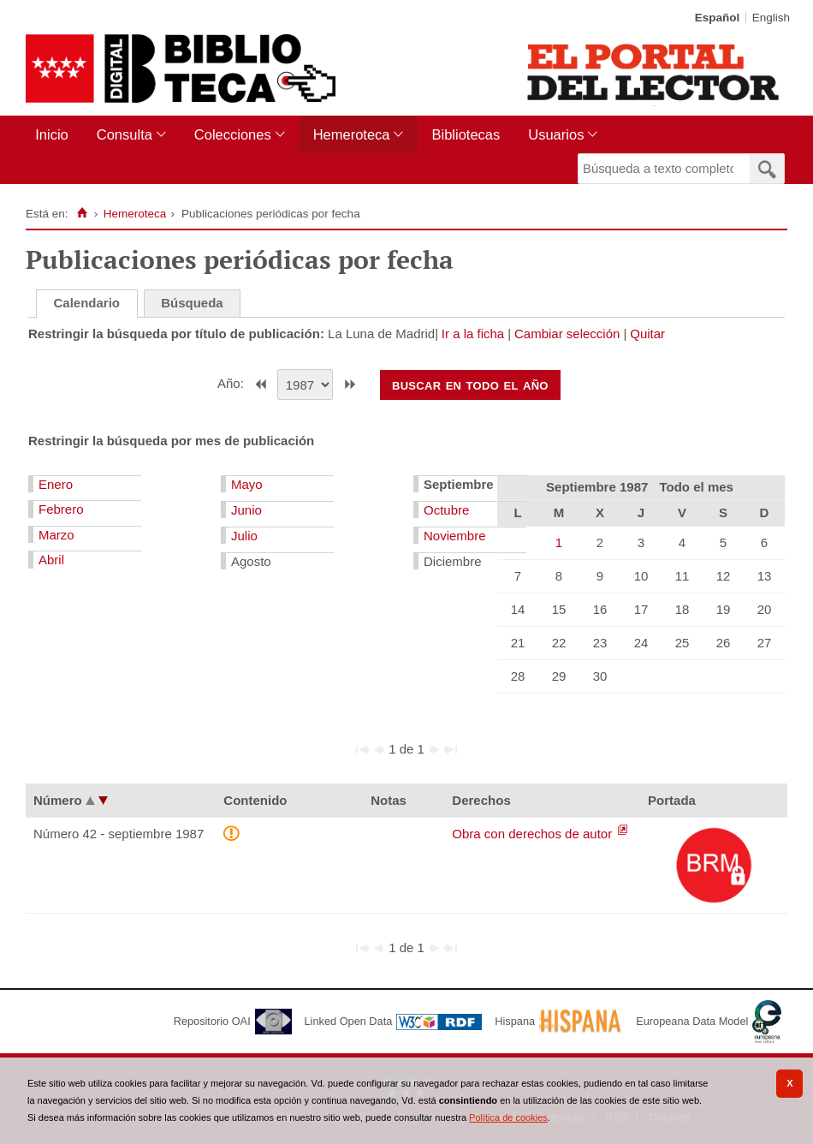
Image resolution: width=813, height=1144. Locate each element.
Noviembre (455, 535)
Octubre (446, 510)
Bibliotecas (465, 134)
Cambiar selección (567, 333)
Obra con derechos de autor (533, 833)
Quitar (647, 333)
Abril (51, 559)
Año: (232, 383)
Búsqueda (192, 302)
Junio (246, 510)
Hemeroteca (351, 134)
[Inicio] (81, 213)
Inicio (51, 134)
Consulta (124, 134)
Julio (244, 535)
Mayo (247, 484)
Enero (56, 484)
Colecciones (232, 134)
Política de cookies (508, 1117)
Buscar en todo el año (470, 384)
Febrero (61, 509)
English (771, 17)
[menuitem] (55, 135)
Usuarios (556, 134)
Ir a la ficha (473, 333)
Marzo (56, 534)
